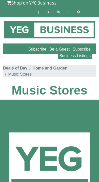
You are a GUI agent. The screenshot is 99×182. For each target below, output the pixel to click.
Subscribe (82, 49)
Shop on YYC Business (32, 3)
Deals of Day (15, 68)
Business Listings (75, 56)
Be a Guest (59, 49)
